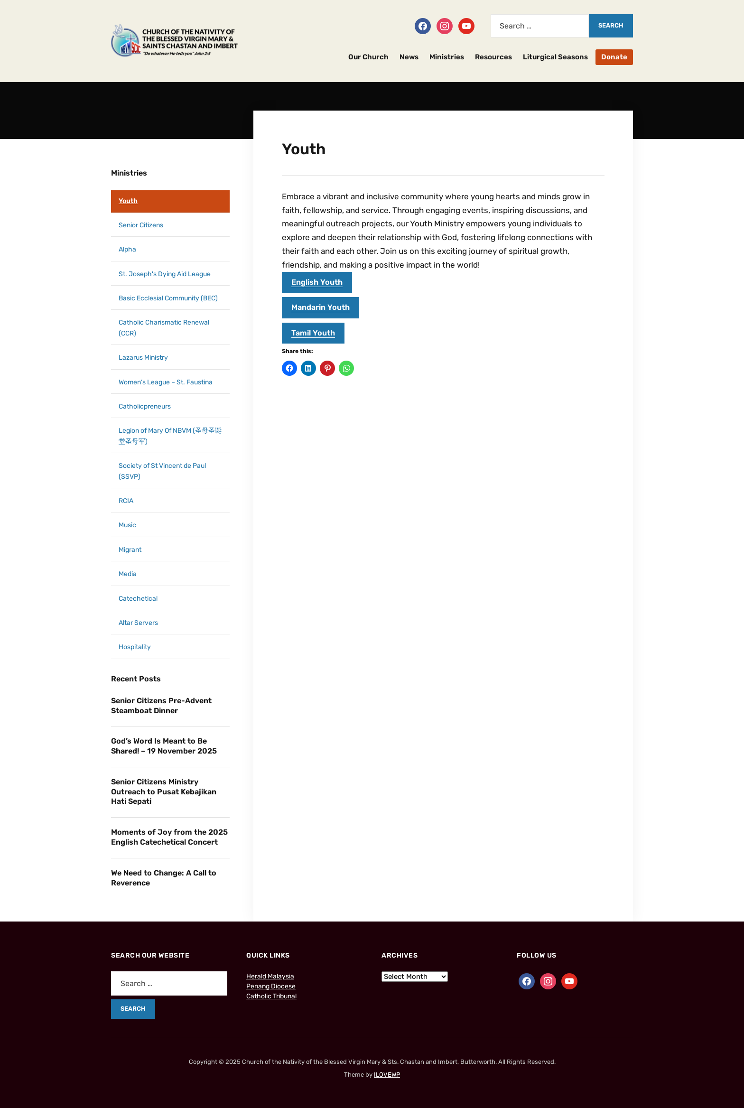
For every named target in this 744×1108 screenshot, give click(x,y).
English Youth (317, 282)
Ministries (446, 57)
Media (128, 574)
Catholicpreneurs (145, 406)
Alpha (127, 249)
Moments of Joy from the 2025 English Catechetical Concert (169, 837)
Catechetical (138, 599)
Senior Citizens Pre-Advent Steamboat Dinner (161, 705)
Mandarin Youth (320, 307)
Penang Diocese (271, 986)
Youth (128, 201)
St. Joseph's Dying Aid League (165, 274)
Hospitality (135, 647)
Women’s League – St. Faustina (166, 382)
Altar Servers (138, 623)
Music (127, 525)
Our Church (368, 57)
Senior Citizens (141, 225)
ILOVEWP (387, 1074)
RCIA (126, 501)
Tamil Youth (313, 332)
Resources (493, 57)
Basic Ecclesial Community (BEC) (168, 298)
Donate (614, 57)
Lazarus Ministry (143, 358)
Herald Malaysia (270, 976)
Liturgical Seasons (555, 57)
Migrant (130, 550)
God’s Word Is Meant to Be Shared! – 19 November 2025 (164, 745)
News (409, 57)
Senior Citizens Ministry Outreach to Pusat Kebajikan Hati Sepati (163, 791)
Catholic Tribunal (271, 996)
